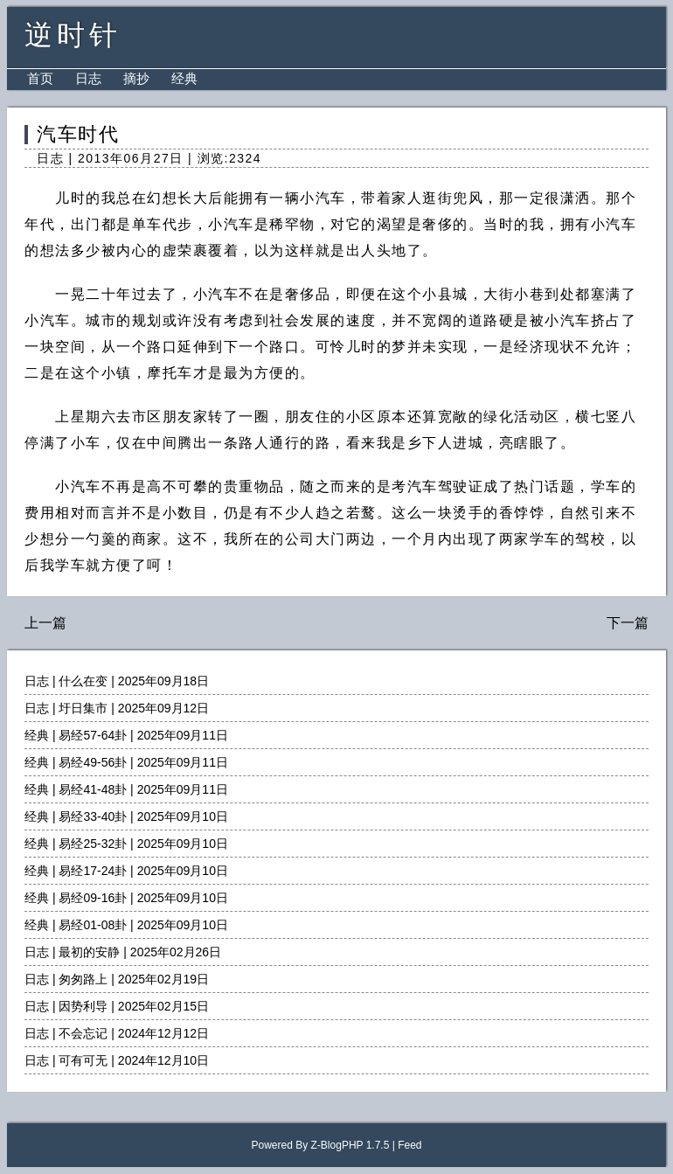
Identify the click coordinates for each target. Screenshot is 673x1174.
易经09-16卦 (93, 898)
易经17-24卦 (93, 871)
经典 (184, 78)
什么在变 (83, 681)
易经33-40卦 (93, 816)
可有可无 (83, 1060)
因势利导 (83, 1006)
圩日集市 (83, 708)
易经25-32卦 (93, 844)
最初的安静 (89, 952)
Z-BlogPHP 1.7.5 (350, 1145)
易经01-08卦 (93, 925)
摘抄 (136, 78)
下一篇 (628, 622)
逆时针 (72, 35)
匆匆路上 (83, 979)
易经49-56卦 (93, 762)
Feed (409, 1145)
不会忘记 (83, 1033)
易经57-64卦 (93, 735)
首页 (40, 78)
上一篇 (45, 622)
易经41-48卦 (93, 789)
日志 (88, 78)
